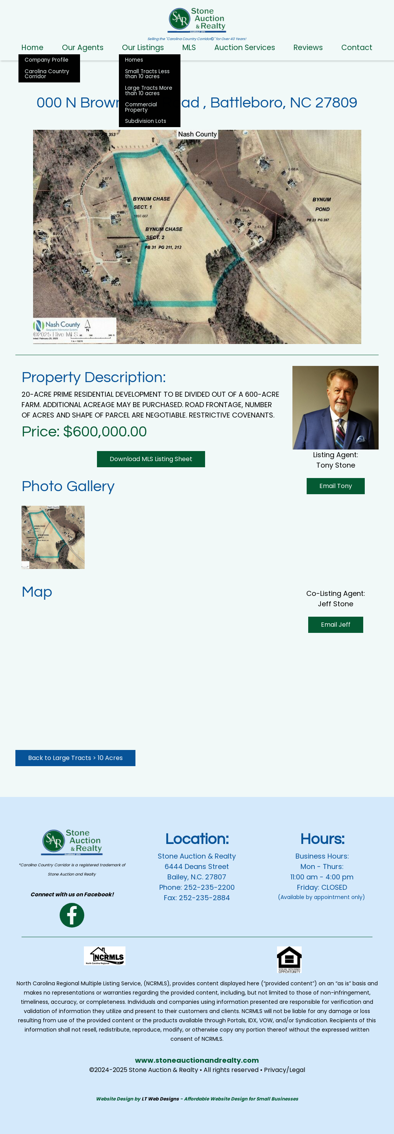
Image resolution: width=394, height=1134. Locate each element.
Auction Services (244, 47)
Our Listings (143, 47)
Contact (356, 47)
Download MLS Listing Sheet (151, 459)
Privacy (275, 1069)
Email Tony (335, 485)
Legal (297, 1069)
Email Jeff (336, 547)
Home (32, 47)
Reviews (308, 47)
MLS (189, 47)
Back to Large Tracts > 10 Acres (75, 757)
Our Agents (83, 47)
